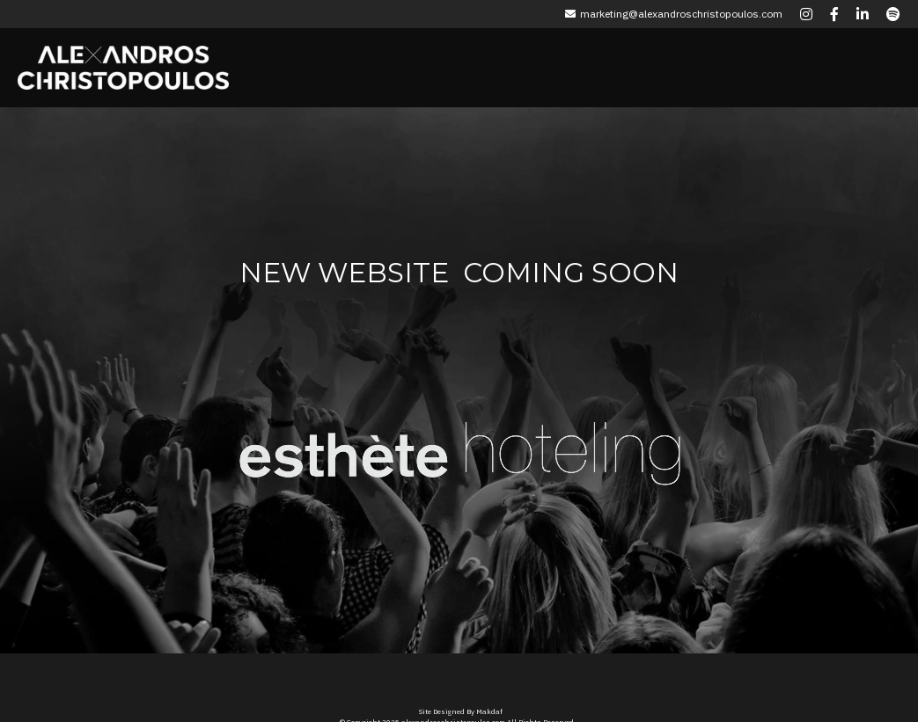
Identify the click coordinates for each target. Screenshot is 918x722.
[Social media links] (806, 14)
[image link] (344, 441)
